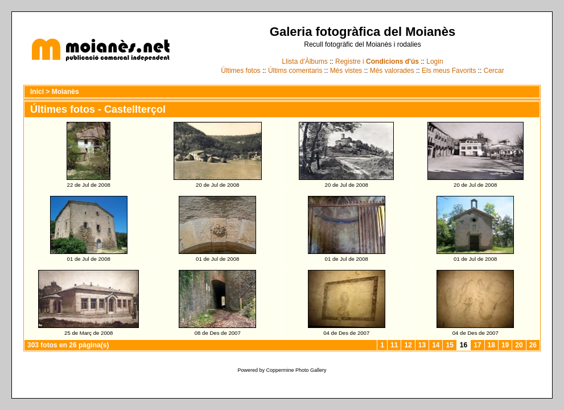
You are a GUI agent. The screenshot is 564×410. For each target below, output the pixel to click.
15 (449, 345)
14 (435, 345)
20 (518, 345)
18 (491, 345)
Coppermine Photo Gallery (296, 370)
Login (434, 61)
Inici (37, 92)
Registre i (377, 61)
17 (477, 345)
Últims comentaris (295, 71)
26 (533, 345)
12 (407, 345)
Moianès (65, 92)
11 (394, 345)
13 (422, 345)
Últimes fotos (240, 71)
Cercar (494, 71)
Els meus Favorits (449, 71)
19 (505, 345)
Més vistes (346, 71)
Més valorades (392, 71)
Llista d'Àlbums (304, 61)
